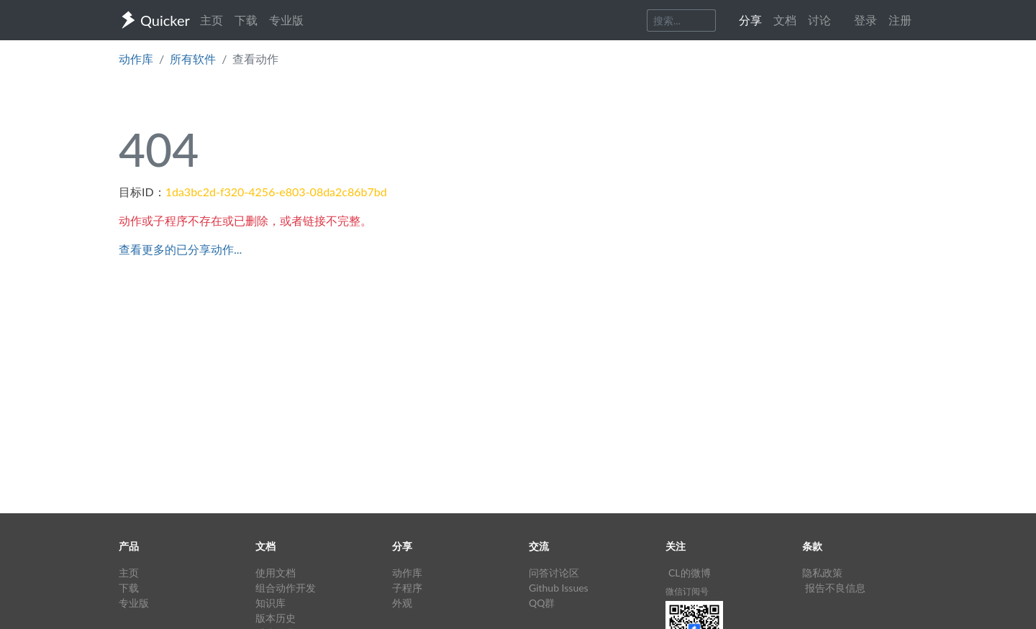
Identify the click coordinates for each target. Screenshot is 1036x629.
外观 (402, 603)
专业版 (286, 20)
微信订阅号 (687, 591)
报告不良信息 (835, 588)
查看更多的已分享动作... (180, 249)
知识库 (270, 603)
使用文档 (275, 572)
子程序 (407, 588)
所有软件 (193, 58)
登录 (865, 20)
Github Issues (559, 588)
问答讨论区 (554, 572)
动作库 (136, 58)
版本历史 (275, 618)
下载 (246, 20)
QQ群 (542, 603)
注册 (900, 20)
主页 (211, 20)
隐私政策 (822, 572)
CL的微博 (689, 572)
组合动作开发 (285, 588)
